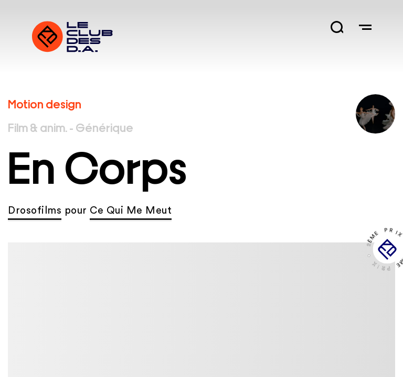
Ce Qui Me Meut (131, 211)
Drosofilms (34, 211)
